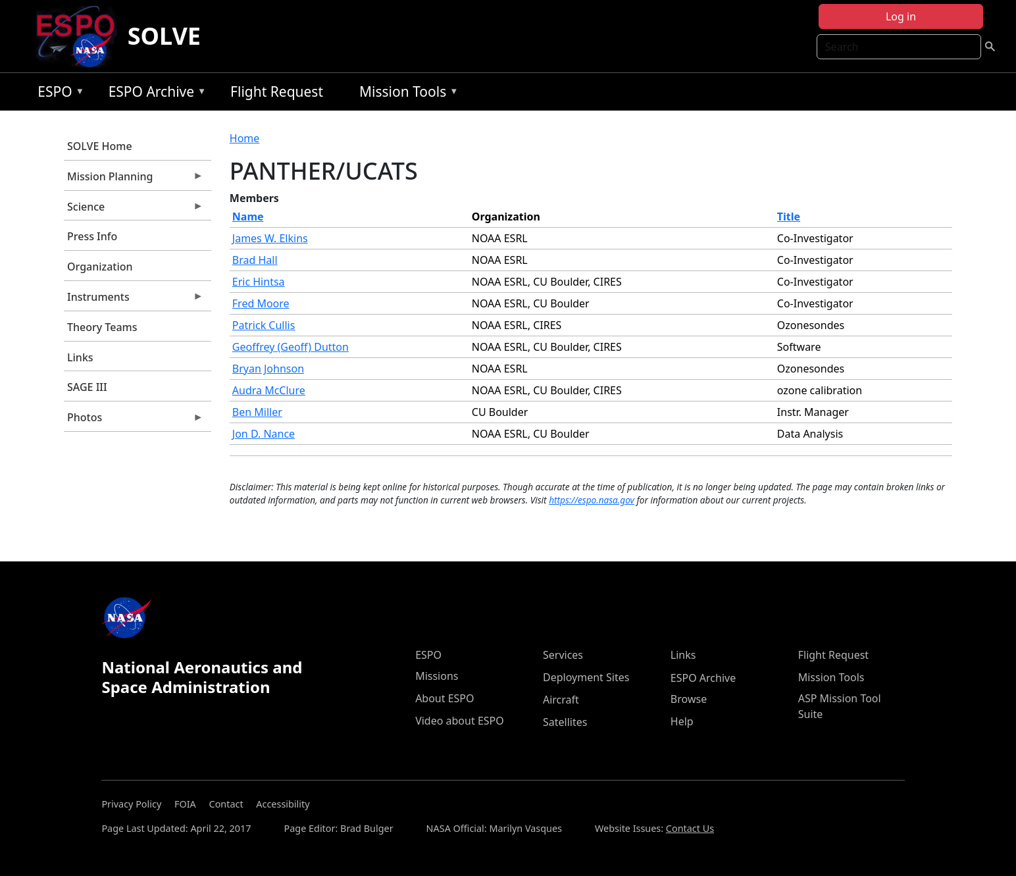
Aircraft (561, 699)
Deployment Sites (586, 677)
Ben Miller (257, 412)
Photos (133, 420)
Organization (100, 266)
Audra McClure (268, 390)
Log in (901, 16)
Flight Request (276, 91)
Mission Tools (406, 93)
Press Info (92, 236)
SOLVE (164, 36)
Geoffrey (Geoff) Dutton (290, 347)
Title (788, 216)
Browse (689, 699)
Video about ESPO (459, 720)
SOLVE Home (99, 146)
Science (133, 209)
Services (563, 655)
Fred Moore (261, 303)
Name (248, 216)
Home (245, 138)
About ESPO (444, 698)
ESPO (57, 93)
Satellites (565, 722)
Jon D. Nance (263, 433)
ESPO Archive (154, 93)
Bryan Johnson (268, 368)
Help (682, 721)
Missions (436, 676)
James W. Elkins (270, 238)
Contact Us (690, 828)
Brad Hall (255, 260)
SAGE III (87, 387)
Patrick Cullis (263, 325)
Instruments (133, 300)
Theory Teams (102, 327)
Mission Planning (133, 179)
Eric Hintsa (258, 281)
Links (80, 357)
